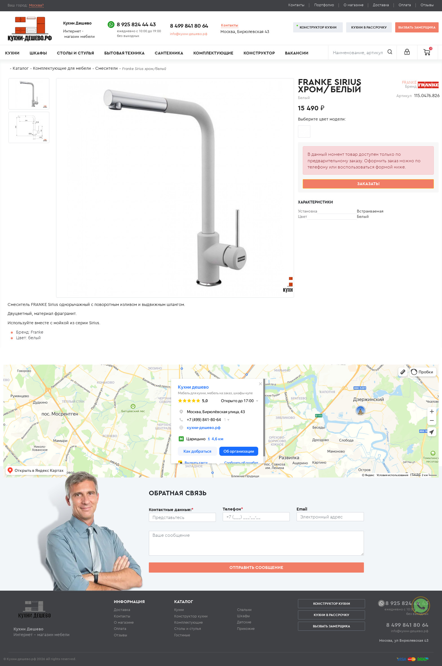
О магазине (353, 5)
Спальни (244, 609)
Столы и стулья (75, 53)
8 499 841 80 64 (189, 25)
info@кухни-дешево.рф (188, 34)
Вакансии (296, 53)
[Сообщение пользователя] (256, 543)
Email (302, 509)
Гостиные (182, 635)
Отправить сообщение (256, 567)
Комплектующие (213, 53)
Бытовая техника (124, 53)
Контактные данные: (171, 509)
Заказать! (368, 183)
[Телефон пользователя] (256, 516)
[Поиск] (362, 52)
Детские (244, 622)
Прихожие (246, 628)
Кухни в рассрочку (369, 27)
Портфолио (324, 5)
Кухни (12, 53)
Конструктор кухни (318, 27)
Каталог (21, 68)
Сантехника (169, 53)
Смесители (106, 68)
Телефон (233, 509)
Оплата (405, 5)
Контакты (296, 5)
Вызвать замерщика (417, 27)
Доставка (381, 5)
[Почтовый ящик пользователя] (330, 516)
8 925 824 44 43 (136, 24)
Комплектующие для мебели (62, 68)
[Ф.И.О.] (182, 517)
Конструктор (259, 53)
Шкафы (38, 53)
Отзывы (427, 5)
